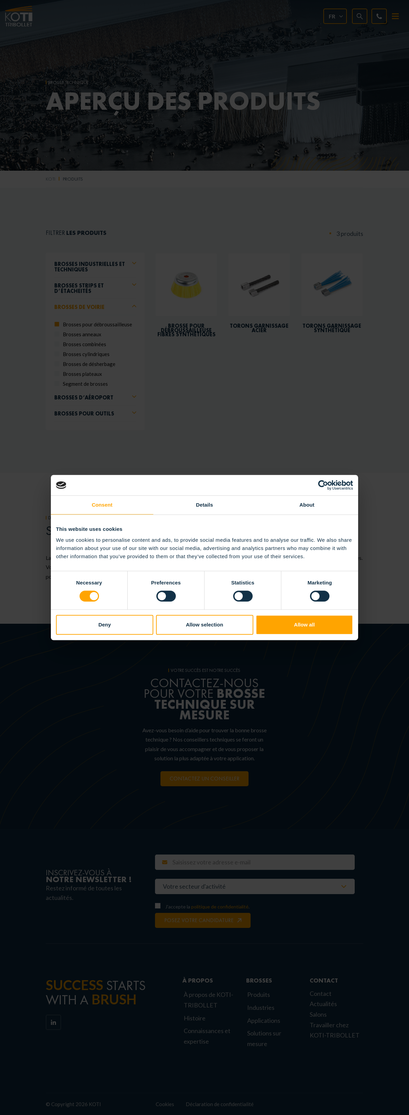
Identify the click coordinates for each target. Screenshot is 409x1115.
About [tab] (306, 505)
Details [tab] (204, 505)
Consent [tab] (102, 505)
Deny (104, 624)
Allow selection (204, 624)
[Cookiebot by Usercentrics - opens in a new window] (323, 485)
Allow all (304, 624)
